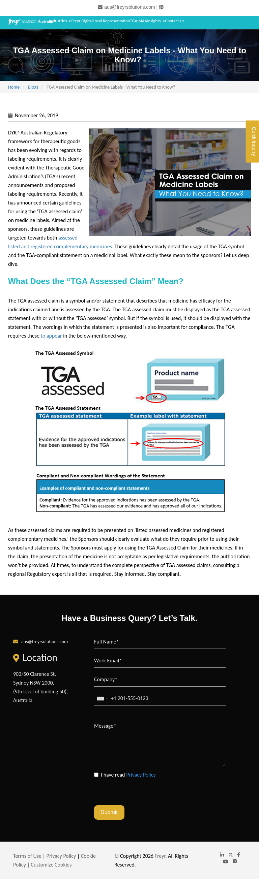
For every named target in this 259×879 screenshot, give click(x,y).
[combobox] (102, 698)
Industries (60, 20)
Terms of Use (27, 856)
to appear (51, 336)
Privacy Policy (141, 775)
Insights (156, 20)
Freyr (160, 856)
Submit (109, 812)
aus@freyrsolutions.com (129, 7)
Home (14, 87)
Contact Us (174, 20)
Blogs (33, 87)
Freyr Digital (82, 20)
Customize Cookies (51, 864)
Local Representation (111, 20)
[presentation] (145, 792)
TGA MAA (138, 20)
